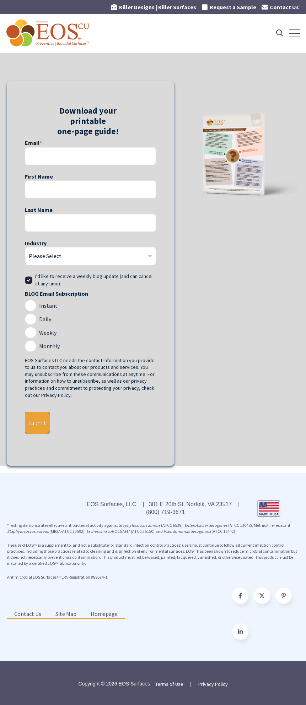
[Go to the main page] (48, 33)
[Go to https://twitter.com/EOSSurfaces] (262, 596)
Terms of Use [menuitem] (169, 684)
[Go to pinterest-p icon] (283, 596)
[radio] (90, 304)
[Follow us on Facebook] (240, 631)
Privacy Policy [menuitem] (213, 684)
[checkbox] (90, 325)
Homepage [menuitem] (104, 613)
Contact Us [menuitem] (27, 613)
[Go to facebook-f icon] (240, 596)
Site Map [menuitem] (65, 613)
